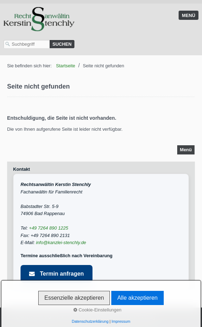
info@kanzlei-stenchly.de (61, 242)
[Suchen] (62, 44)
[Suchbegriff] (27, 44)
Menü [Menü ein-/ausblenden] (188, 15)
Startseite (65, 65)
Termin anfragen (56, 274)
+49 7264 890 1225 (48, 228)
